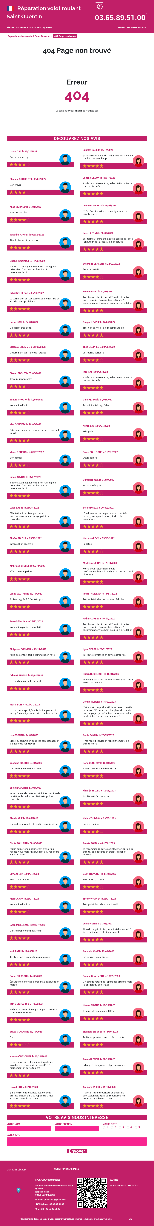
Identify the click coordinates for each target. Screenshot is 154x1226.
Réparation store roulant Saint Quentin (29, 27)
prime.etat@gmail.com (55, 1199)
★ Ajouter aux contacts (124, 1185)
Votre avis (13, 1135)
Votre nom (13, 1124)
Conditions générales (66, 1169)
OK (130, 1219)
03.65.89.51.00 (56, 1204)
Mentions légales (17, 1170)
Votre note (110, 1124)
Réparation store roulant (132, 27)
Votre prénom (63, 1124)
